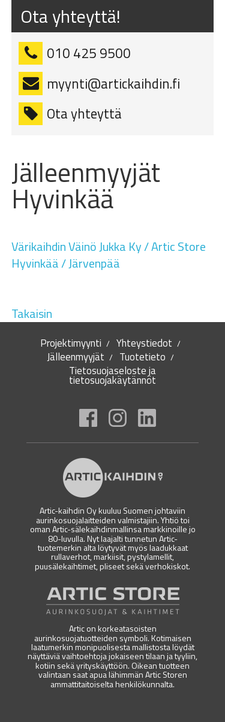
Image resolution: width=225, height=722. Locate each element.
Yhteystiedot (144, 343)
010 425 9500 (89, 53)
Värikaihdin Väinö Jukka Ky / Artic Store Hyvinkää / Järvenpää (108, 254)
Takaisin (31, 313)
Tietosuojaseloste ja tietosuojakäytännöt (112, 375)
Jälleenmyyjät (75, 357)
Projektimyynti (70, 343)
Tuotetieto (142, 357)
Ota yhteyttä (84, 114)
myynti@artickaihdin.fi (113, 84)
